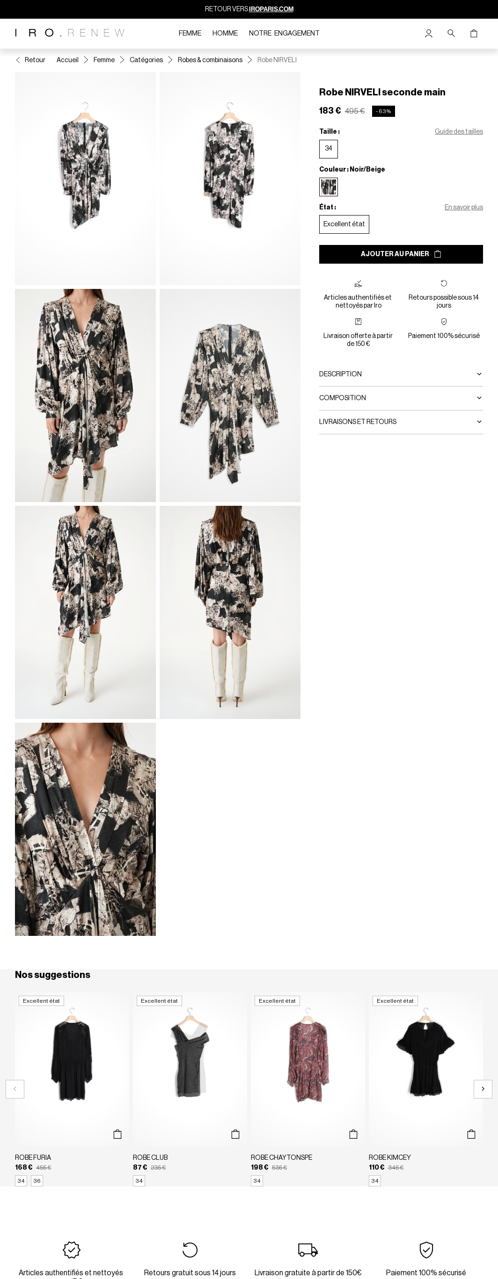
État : (327, 207)
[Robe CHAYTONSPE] (308, 1089)
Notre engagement (284, 33)
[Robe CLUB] (190, 1089)
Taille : (329, 132)
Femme (190, 33)
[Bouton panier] (473, 34)
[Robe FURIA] (72, 1089)
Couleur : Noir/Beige (352, 169)
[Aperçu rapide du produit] (117, 1135)
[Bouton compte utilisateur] (428, 34)
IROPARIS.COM (271, 9)
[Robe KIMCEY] (426, 1089)
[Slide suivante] (483, 1089)
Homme (225, 33)
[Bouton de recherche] (451, 34)
